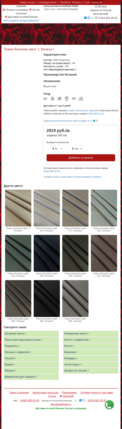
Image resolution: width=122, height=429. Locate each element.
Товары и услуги (28, 2)
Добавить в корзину (80, 157)
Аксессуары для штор (45, 392)
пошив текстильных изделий (83, 110)
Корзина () (96, 2)
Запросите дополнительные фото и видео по (71, 121)
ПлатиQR (67, 396)
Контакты (77, 2)
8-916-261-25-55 (97, 400)
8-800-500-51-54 (29, 400)
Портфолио (65, 2)
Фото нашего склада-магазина (21, 20)
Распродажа (69, 392)
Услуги (52, 396)
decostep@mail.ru (61, 404)
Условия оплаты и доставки (58, 177)
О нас (87, 2)
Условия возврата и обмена (87, 177)
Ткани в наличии (19, 392)
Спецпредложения (49, 2)
